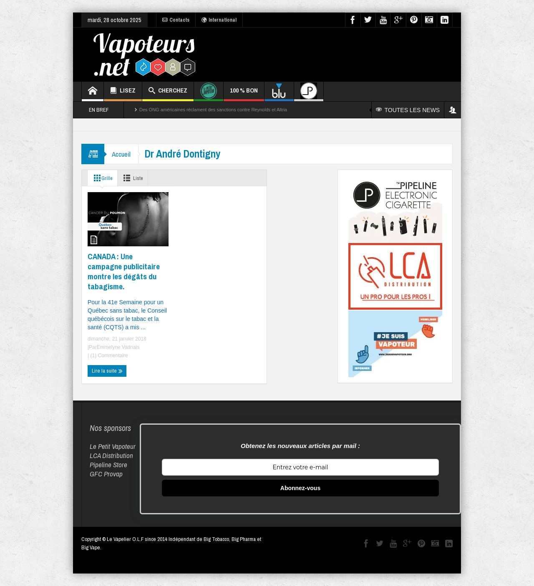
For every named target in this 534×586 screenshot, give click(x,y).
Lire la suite (107, 371)
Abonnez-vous (300, 488)
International (219, 20)
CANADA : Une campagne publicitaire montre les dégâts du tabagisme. (124, 271)
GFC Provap (106, 473)
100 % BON (244, 93)
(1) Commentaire (108, 355)
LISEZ (123, 91)
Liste (135, 178)
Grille (102, 178)
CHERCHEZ (168, 91)
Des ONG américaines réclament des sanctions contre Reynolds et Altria (213, 109)
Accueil (122, 154)
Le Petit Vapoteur (113, 446)
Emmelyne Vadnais (118, 347)
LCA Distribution (111, 455)
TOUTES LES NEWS (408, 110)
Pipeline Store (108, 464)
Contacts (175, 20)
